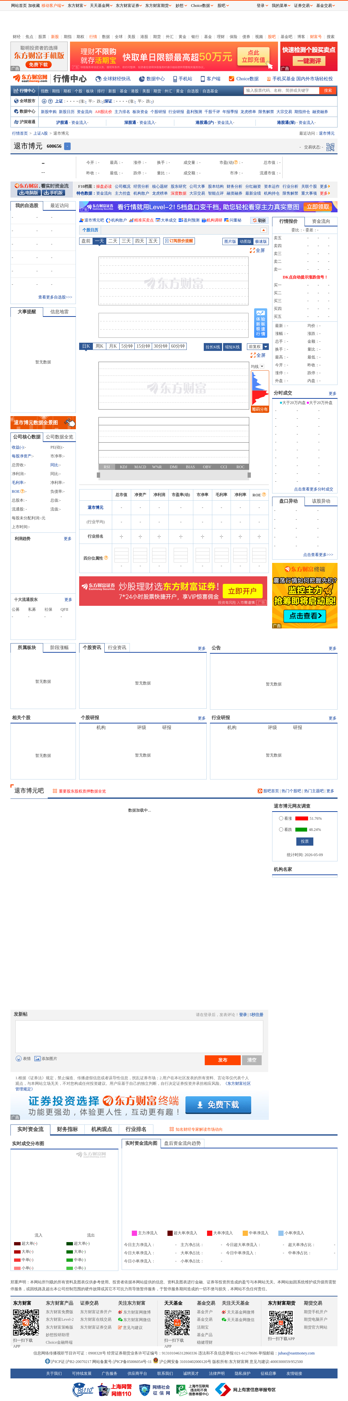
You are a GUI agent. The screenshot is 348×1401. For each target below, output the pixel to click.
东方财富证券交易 (96, 1327)
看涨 (285, 818)
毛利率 (18, 482)
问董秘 (235, 220)
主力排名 (122, 111)
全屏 (260, 250)
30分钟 (160, 346)
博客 (301, 36)
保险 (233, 36)
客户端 (213, 78)
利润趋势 (22, 538)
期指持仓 (302, 111)
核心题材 (160, 186)
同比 (54, 465)
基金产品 (205, 1335)
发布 (222, 1060)
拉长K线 (213, 347)
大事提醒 (27, 311)
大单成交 (169, 220)
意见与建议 (130, 1327)
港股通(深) (286, 122)
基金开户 (205, 1312)
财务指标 (67, 1129)
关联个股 (309, 186)
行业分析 (290, 186)
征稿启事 (268, 1373)
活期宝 (203, 1327)
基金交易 (205, 1319)
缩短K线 (232, 347)
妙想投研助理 (57, 1335)
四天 (139, 241)
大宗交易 (284, 111)
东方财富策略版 (59, 1327)
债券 (246, 36)
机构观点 (101, 1129)
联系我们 (165, 1373)
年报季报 (230, 111)
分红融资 (253, 186)
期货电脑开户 (315, 1319)
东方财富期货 (281, 1303)
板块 (90, 91)
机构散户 (141, 193)
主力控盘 (122, 193)
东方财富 (22, 1303)
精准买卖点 (144, 220)
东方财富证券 (127, 5)
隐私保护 (243, 1373)
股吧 (272, 36)
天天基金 (173, 1303)
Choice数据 (247, 78)
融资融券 (320, 111)
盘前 (86, 241)
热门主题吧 (314, 791)
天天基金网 (100, 5)
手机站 (185, 78)
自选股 (193, 91)
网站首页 (19, 5)
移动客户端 (51, 5)
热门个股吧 (291, 791)
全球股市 (24, 101)
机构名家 (283, 869)
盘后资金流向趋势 (182, 1143)
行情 (93, 36)
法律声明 (217, 1373)
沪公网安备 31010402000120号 (182, 1361)
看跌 (285, 829)
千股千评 (212, 111)
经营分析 (141, 186)
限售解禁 (266, 111)
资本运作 (272, 186)
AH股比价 (103, 111)
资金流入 (79, 122)
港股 (144, 36)
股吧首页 (268, 791)
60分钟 (178, 346)
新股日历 (67, 111)
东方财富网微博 (134, 1312)
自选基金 (210, 91)
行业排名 (136, 1129)
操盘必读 (104, 186)
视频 (259, 36)
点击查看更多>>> (318, 554)
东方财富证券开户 (96, 1312)
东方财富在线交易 (96, 1319)
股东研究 (178, 186)
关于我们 (54, 1373)
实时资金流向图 (141, 1143)
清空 (251, 1060)
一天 (99, 241)
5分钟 (127, 346)
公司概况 (122, 186)
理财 (221, 36)
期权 (80, 36)
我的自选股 (26, 205)
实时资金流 (30, 1129)
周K (99, 346)
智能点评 (216, 193)
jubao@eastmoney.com (296, 1353)
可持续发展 (82, 1373)
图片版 (230, 241)
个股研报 (158, 111)
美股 (131, 36)
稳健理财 (205, 1342)
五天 (153, 241)
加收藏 (34, 5)
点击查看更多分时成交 (313, 489)
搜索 (331, 36)
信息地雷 (59, 311)
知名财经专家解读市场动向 (199, 1129)
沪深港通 (24, 122)
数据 (106, 36)
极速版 (261, 241)
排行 (101, 91)
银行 (195, 36)
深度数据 (178, 193)
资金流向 (85, 111)
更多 (325, 186)
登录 (243, 1014)
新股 (55, 36)
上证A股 (40, 133)
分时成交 (283, 393)
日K (86, 346)
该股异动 (321, 501)
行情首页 (20, 133)
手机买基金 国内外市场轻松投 (302, 78)
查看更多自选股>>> (55, 297)
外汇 (170, 36)
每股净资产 (21, 456)
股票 (42, 36)
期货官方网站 (315, 1327)
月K (113, 346)
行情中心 (24, 90)
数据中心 (156, 78)
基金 (208, 36)
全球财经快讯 (116, 78)
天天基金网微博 (238, 1312)
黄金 (182, 36)
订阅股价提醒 (179, 241)
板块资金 (140, 111)
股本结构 (216, 186)
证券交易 (302, 5)
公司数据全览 (59, 436)
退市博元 (95, 507)
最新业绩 (253, 193)
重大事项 (309, 193)
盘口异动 (288, 501)
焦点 (29, 36)
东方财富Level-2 (60, 1319)
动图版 (246, 241)
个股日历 (90, 230)
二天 (112, 241)
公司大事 (197, 186)
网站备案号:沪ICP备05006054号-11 (122, 1361)
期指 (68, 36)
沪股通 (62, 122)
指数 (45, 91)
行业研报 (176, 111)
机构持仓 (272, 193)
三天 (126, 241)
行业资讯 (117, 647)
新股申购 (49, 111)
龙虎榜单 (248, 111)
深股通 (130, 122)
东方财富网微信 (134, 1319)
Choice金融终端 (59, 1342)
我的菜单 (279, 5)
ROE (18, 491)
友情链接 (294, 1373)
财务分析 (234, 186)
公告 (216, 647)
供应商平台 (137, 1373)
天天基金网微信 (238, 1319)
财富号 (316, 36)
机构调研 (214, 220)
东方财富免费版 (59, 1312)
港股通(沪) (205, 122)
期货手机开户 (315, 1312)
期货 (157, 36)
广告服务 (109, 1373)
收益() (18, 447)
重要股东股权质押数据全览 (82, 791)
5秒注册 (256, 1014)
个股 (78, 91)
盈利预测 (194, 111)
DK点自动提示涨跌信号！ (305, 277)
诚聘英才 (191, 1373)
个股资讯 (92, 647)
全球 (119, 36)
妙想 (179, 5)
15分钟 (143, 346)
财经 (17, 36)
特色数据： (86, 193)
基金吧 (286, 36)
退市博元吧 (94, 220)
